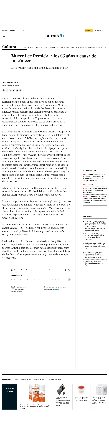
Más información (17, 291)
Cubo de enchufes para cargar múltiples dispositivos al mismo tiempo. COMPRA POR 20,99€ (99, 401)
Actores (22, 280)
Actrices (40, 280)
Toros (87, 47)
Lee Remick (15, 280)
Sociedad (53, 280)
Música (30, 47)
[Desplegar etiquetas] (69, 279)
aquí (57, 289)
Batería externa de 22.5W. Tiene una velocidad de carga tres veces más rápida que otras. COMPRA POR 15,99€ (63, 401)
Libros (41, 47)
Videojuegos (79, 47)
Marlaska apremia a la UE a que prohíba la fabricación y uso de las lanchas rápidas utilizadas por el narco (96, 245)
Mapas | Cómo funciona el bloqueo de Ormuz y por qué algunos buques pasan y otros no (95, 263)
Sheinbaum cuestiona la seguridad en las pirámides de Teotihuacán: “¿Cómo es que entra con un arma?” (94, 177)
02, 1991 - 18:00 (13, 85)
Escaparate (6, 380)
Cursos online (26, 380)
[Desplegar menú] (4, 36)
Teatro (35, 47)
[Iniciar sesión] (100, 30)
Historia (56, 47)
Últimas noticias (101, 47)
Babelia (92, 47)
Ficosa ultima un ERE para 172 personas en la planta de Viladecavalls (95, 190)
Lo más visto (87, 217)
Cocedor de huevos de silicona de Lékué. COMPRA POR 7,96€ (81, 399)
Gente (46, 280)
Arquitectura (65, 47)
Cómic (72, 47)
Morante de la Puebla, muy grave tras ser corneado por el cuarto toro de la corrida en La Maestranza (95, 236)
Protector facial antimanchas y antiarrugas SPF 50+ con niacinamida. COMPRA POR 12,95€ (35, 407)
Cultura (9, 47)
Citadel (90, 184)
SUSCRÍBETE (88, 30)
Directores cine (31, 280)
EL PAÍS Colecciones (54, 380)
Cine (25, 47)
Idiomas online (39, 380)
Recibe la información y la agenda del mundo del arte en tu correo (34, 270)
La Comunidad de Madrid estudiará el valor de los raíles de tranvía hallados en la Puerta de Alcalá (94, 200)
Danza (51, 47)
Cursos (16, 380)
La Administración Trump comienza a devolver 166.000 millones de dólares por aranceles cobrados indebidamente (95, 254)
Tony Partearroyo (10, 82)
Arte (46, 47)
